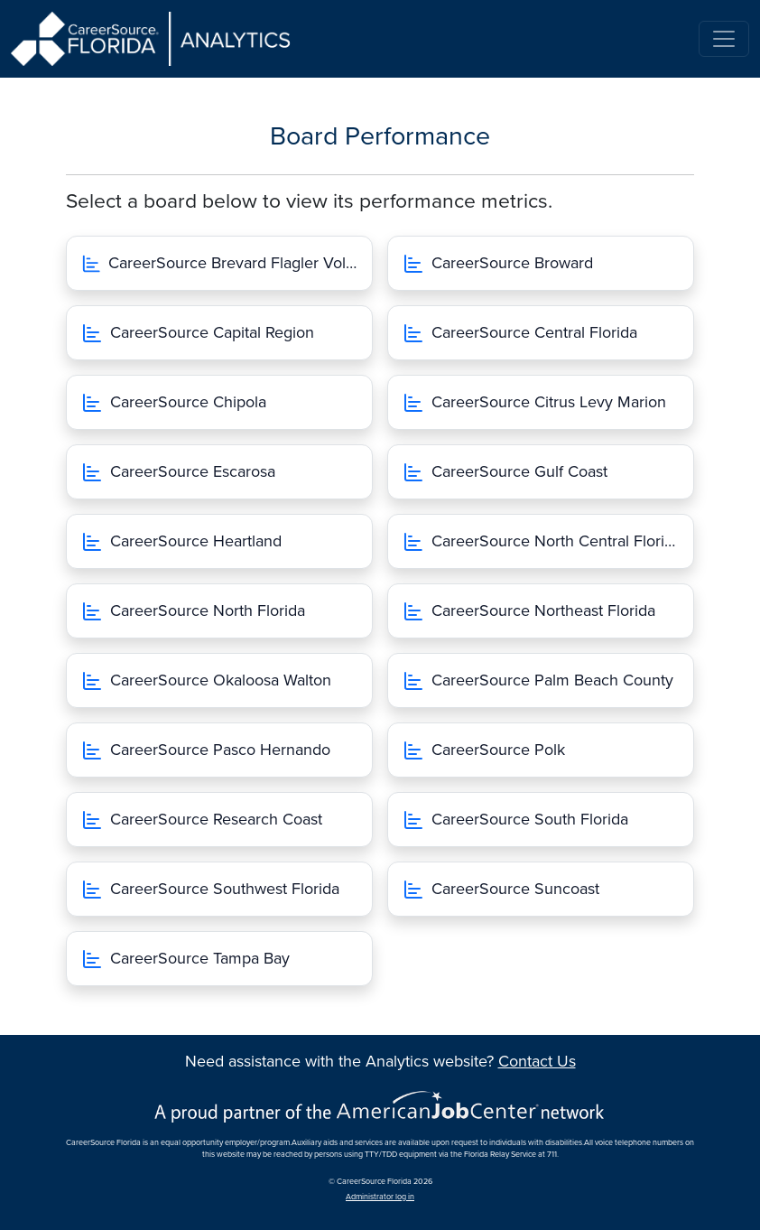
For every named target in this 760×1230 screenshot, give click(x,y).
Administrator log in (380, 1197)
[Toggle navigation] (724, 39)
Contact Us (537, 1061)
